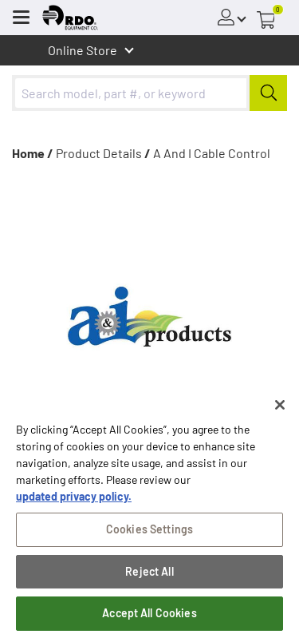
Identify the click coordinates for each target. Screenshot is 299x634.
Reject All (149, 576)
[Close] (279, 409)
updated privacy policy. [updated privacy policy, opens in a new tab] (74, 501)
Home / (32, 152)
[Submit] (268, 93)
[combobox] (149, 93)
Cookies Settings (149, 534)
